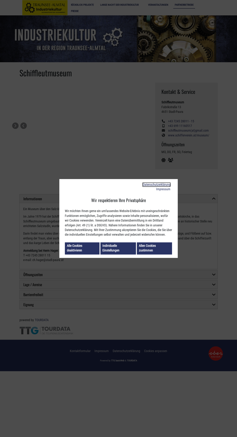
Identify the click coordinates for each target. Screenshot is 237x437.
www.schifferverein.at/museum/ (188, 135)
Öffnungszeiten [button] (33, 340)
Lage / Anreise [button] (32, 350)
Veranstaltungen (158, 4)
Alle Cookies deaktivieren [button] (74, 248)
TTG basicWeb (117, 426)
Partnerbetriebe (184, 4)
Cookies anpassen (155, 417)
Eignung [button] (28, 370)
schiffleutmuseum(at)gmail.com (188, 130)
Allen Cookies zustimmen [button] (147, 248)
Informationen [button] (32, 264)
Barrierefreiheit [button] (33, 360)
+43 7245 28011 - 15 (181, 121)
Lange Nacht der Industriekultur (119, 4)
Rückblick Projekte (82, 4)
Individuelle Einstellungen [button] (111, 248)
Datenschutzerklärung (156, 184)
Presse (75, 11)
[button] (23, 125)
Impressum (163, 189)
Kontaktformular (80, 417)
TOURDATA (42, 386)
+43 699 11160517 (180, 126)
